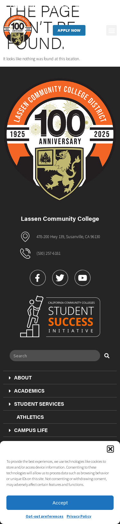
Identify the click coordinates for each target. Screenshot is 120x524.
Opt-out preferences (44, 516)
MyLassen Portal (92, 6)
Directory (58, 6)
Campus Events (26, 6)
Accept (60, 502)
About (19, 377)
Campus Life (27, 430)
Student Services (35, 403)
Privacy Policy (79, 516)
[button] (110, 449)
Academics (25, 390)
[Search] (107, 355)
